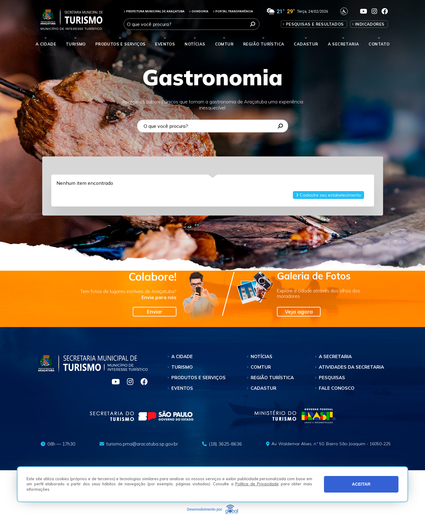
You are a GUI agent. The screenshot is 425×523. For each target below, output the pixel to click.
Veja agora (299, 311)
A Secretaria (335, 356)
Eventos (182, 388)
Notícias (195, 44)
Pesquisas (332, 377)
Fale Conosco (336, 388)
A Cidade (46, 44)
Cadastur (306, 44)
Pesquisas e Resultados (315, 24)
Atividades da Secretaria (351, 367)
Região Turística (263, 44)
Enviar (154, 311)
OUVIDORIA (198, 11)
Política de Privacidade (257, 483)
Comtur (224, 44)
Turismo (182, 367)
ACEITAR (361, 484)
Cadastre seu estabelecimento (328, 195)
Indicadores (369, 24)
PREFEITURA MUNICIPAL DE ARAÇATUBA (154, 11)
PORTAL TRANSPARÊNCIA (233, 11)
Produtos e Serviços (120, 44)
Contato (379, 44)
